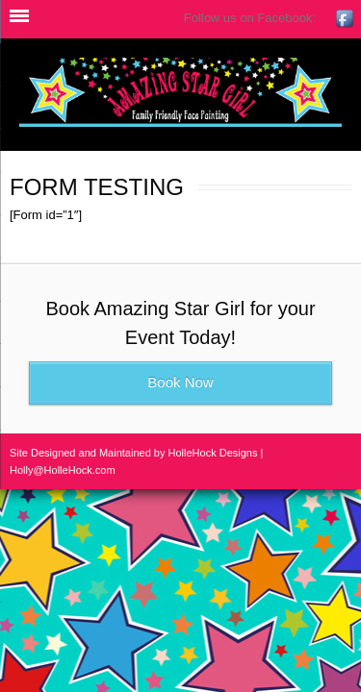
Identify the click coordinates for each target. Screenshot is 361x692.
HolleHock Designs (213, 452)
